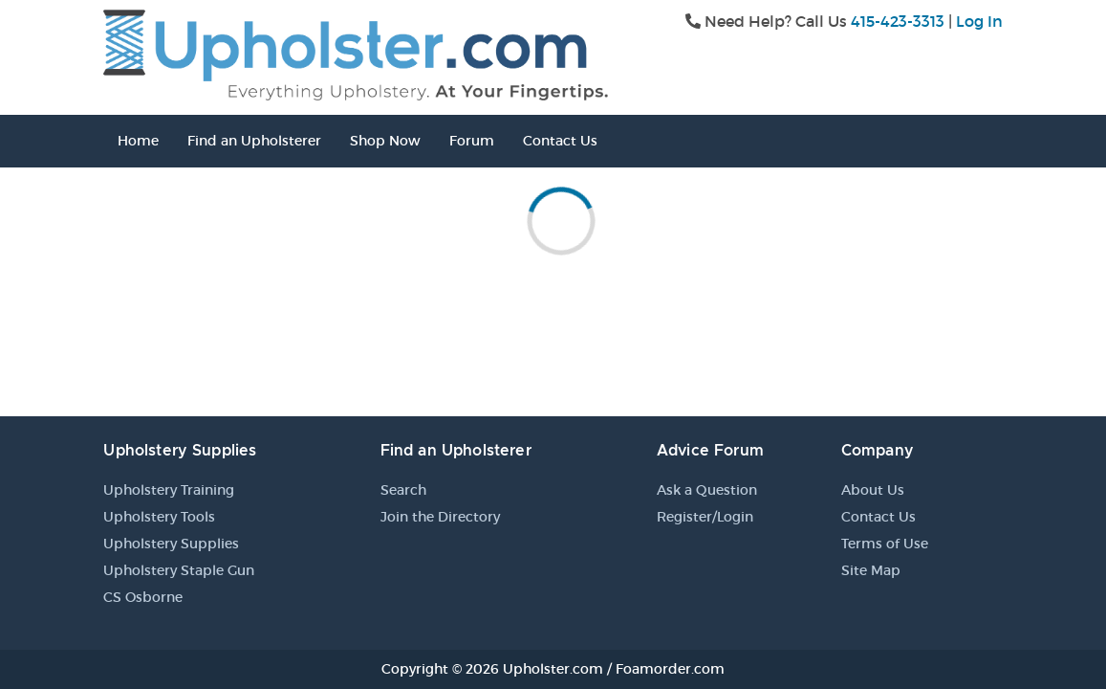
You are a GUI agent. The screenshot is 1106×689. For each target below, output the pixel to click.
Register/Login (705, 516)
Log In (979, 21)
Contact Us (560, 140)
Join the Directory (440, 516)
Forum (471, 140)
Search (403, 490)
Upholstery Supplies (171, 543)
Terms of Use (884, 543)
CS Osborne (143, 597)
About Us (872, 490)
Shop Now (385, 140)
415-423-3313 (897, 21)
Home (138, 140)
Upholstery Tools (159, 516)
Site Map (870, 570)
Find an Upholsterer (254, 140)
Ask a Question (707, 490)
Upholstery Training (168, 490)
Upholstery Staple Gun (178, 570)
